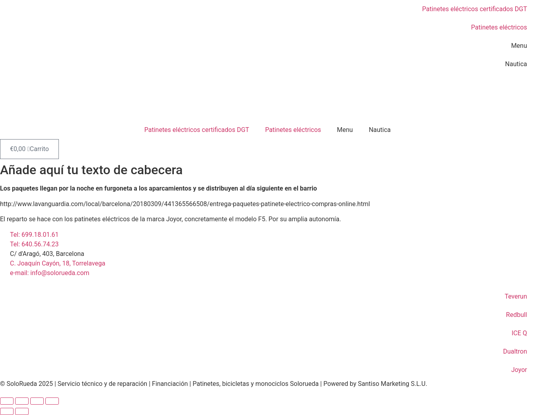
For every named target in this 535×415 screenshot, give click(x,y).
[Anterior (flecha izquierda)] (7, 411)
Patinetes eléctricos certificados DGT (474, 9)
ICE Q (519, 333)
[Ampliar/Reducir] (7, 401)
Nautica (516, 64)
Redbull (516, 315)
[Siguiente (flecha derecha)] (22, 411)
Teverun (516, 296)
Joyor (519, 370)
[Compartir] (37, 401)
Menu (519, 45)
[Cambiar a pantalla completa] (22, 401)
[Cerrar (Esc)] (52, 401)
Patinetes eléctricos (499, 27)
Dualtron (515, 351)
